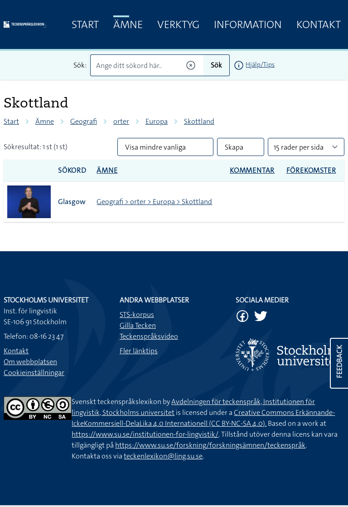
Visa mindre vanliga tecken (155, 149)
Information (248, 24)
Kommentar (252, 170)
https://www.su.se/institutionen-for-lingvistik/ (145, 434)
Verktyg (178, 24)
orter (121, 121)
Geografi (83, 121)
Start (85, 24)
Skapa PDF (234, 149)
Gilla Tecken (138, 325)
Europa (156, 121)
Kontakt (318, 24)
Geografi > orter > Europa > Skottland (154, 201)
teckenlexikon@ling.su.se (163, 456)
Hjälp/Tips (260, 64)
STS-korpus (137, 314)
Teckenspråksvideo (149, 336)
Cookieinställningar (34, 372)
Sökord (72, 170)
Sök (216, 65)
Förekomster (311, 170)
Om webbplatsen (30, 361)
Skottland (199, 121)
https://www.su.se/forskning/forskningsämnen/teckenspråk (210, 445)
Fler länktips (139, 351)
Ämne (128, 24)
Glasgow (72, 201)
